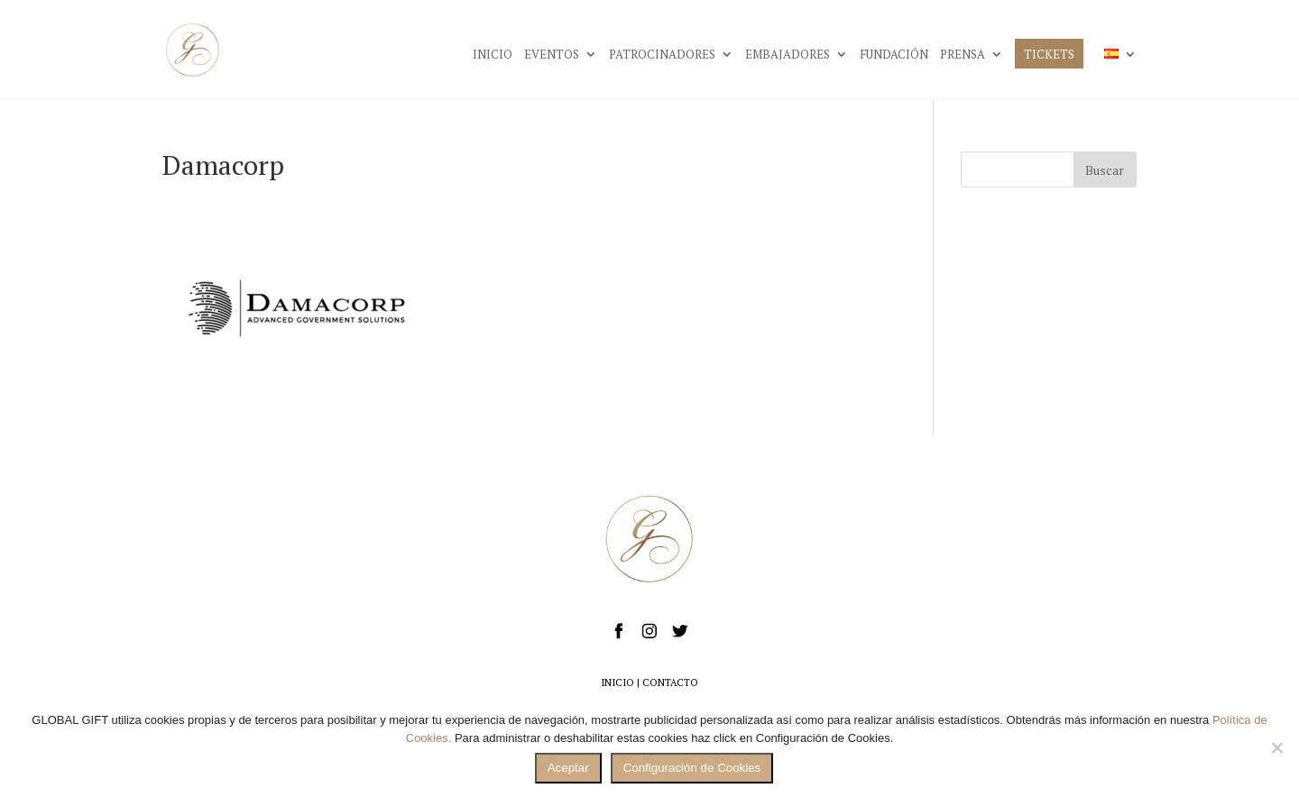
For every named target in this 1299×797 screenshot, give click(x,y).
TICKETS (1049, 55)
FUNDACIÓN (894, 55)
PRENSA (962, 55)
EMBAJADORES (787, 55)
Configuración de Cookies (692, 767)
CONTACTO (670, 682)
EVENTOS (551, 55)
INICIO (492, 55)
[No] (1276, 747)
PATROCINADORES (662, 55)
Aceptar (568, 767)
